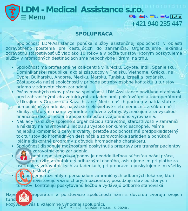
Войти (176, 16)
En (133, 16)
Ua (154, 16)
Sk (144, 16)
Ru (164, 16)
